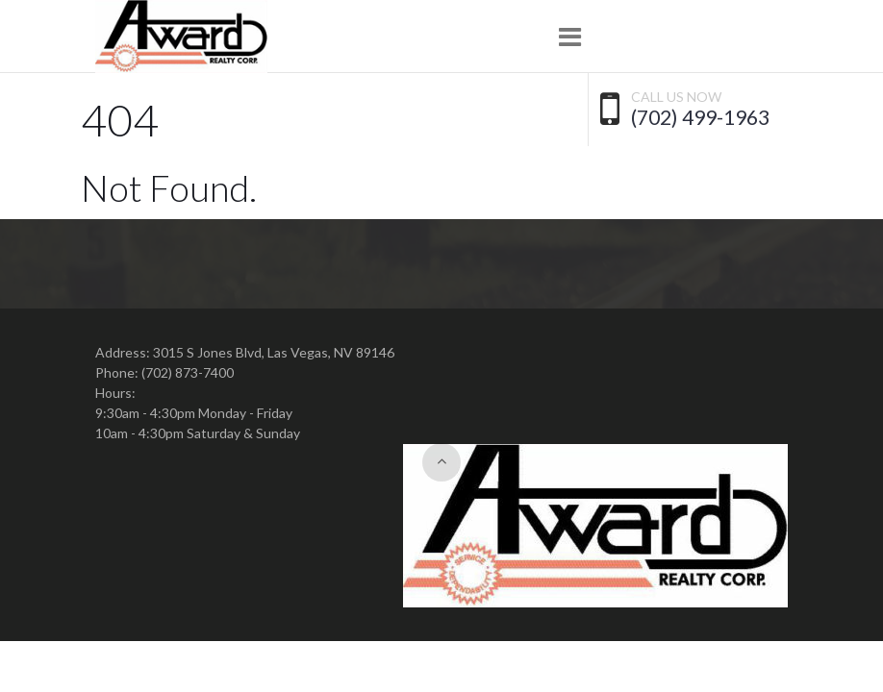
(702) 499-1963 (700, 117)
